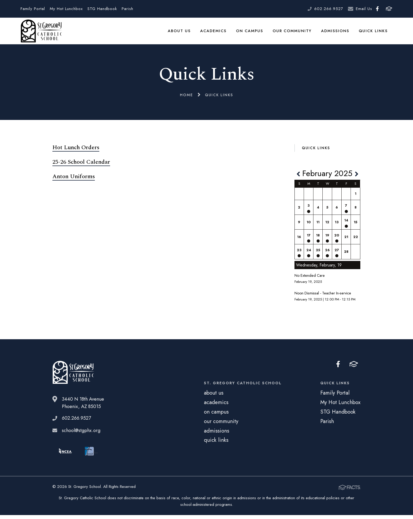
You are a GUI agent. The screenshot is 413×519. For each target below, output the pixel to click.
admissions (336, 32)
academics (215, 32)
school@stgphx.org (81, 434)
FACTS (389, 8)
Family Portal (33, 9)
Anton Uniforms (73, 180)
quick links (374, 32)
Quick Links (316, 151)
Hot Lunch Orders (75, 151)
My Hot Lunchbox (66, 9)
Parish (127, 9)
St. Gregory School (41, 33)
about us (181, 32)
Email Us (364, 9)
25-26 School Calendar (81, 166)
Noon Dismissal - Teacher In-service (322, 297)
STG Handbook (102, 9)
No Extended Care (309, 279)
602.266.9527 (328, 9)
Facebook (377, 8)
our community (293, 32)
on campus (251, 32)
